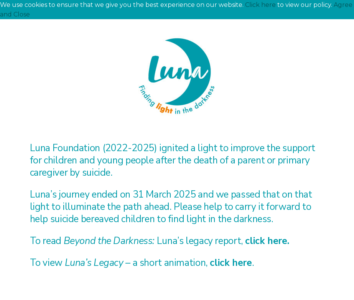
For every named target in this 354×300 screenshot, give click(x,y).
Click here (260, 4)
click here (266, 240)
